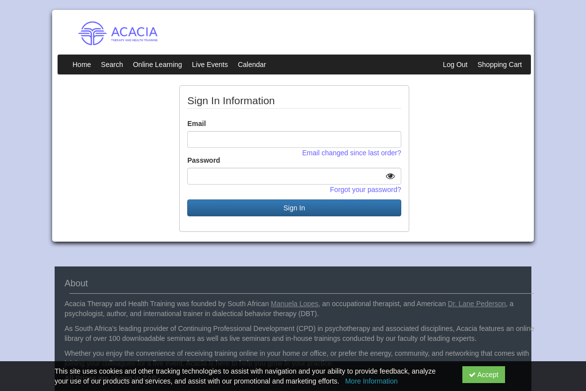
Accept (484, 375)
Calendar (252, 64)
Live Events (210, 64)
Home (82, 64)
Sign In (294, 208)
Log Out (455, 64)
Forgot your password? (365, 190)
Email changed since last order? (351, 153)
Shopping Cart (499, 64)
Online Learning (157, 64)
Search (112, 64)
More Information (371, 381)
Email (196, 124)
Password (203, 160)
